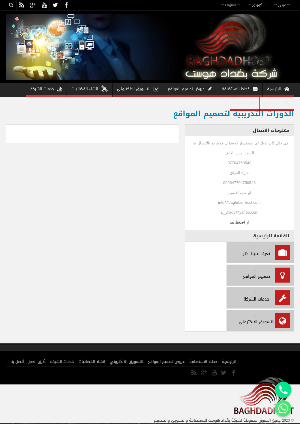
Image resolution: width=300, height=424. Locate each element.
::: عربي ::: (282, 5)
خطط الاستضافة (239, 90)
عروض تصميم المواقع (190, 90)
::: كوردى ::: (257, 5)
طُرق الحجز (277, 104)
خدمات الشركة (46, 90)
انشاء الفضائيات (89, 90)
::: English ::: (230, 5)
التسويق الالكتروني (137, 90)
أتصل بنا (245, 104)
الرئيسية (278, 90)
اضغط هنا (237, 222)
